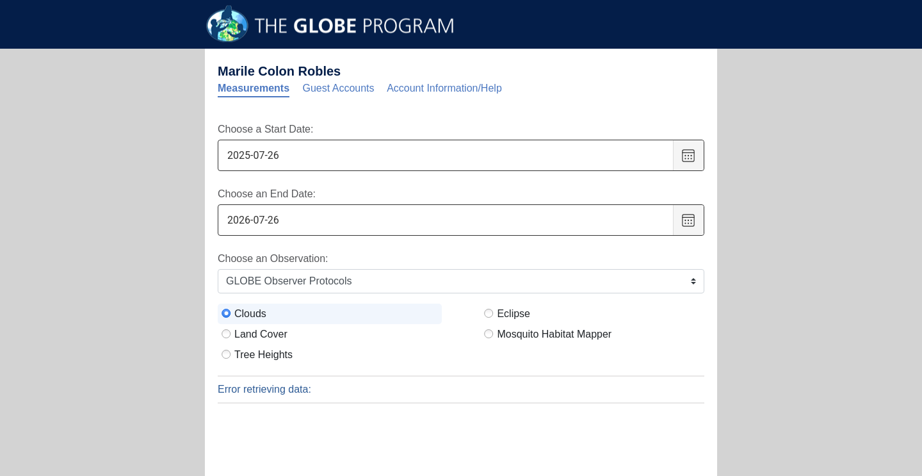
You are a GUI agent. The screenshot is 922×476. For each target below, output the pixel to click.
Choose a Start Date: (265, 129)
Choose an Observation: (273, 258)
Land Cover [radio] (260, 334)
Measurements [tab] (253, 88)
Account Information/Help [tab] (444, 88)
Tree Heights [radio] (263, 354)
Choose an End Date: (267, 193)
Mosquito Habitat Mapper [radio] (554, 334)
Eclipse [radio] (513, 313)
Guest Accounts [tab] (339, 88)
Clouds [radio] (250, 313)
